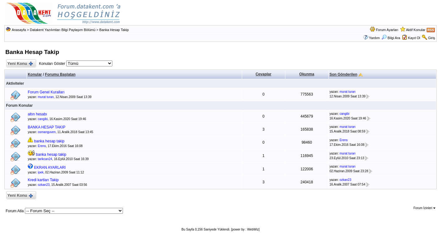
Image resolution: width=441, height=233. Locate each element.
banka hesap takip (49, 141)
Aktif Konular (415, 30)
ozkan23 (43, 184)
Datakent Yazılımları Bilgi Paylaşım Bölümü (63, 30)
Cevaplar (263, 74)
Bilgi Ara (391, 38)
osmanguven (46, 132)
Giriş (431, 38)
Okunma (306, 74)
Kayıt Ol (414, 38)
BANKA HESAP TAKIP (46, 127)
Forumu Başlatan (60, 74)
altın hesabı (37, 114)
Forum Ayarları (387, 30)
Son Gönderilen (343, 74)
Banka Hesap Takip (114, 30)
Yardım (374, 38)
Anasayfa (19, 30)
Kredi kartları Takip (43, 180)
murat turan (46, 97)
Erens (42, 146)
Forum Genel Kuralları (46, 92)
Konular (35, 74)
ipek (40, 172)
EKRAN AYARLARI (50, 167)
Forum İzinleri (424, 208)
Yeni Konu (19, 63)
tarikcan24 (45, 159)
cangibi (43, 119)
